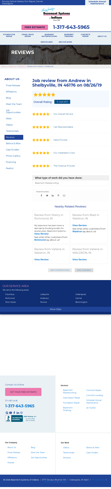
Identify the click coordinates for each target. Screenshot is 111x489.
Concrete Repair (85, 35)
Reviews (10, 139)
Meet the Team (14, 106)
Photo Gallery (13, 157)
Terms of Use (50, 484)
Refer (9, 120)
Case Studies (12, 151)
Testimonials (12, 133)
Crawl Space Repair (28, 35)
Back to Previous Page (60, 272)
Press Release (13, 87)
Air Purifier (91, 410)
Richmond (40, 241)
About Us (102, 36)
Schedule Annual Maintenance (97, 2)
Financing (11, 164)
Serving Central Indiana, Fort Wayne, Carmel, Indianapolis (22, 2)
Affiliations (11, 93)
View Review (41, 236)
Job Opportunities (13, 113)
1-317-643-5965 (71, 27)
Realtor (10, 170)
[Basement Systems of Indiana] (55, 14)
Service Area (46, 43)
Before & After (13, 145)
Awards (10, 464)
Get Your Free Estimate (23, 394)
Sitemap (63, 484)
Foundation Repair (9, 35)
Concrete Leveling (94, 397)
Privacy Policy (98, 482)
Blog (8, 99)
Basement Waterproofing (49, 35)
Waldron (77, 233)
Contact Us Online (14, 387)
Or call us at (11, 403)
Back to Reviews (84, 272)
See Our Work (63, 44)
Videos (9, 126)
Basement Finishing (69, 35)
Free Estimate (35, 27)
